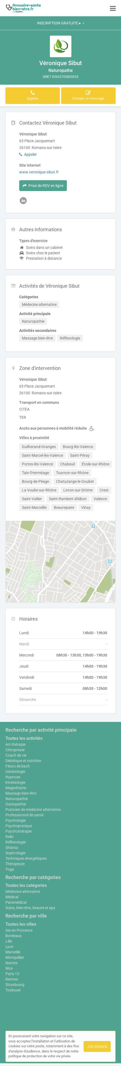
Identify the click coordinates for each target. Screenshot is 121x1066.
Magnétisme (15, 788)
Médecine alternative (22, 891)
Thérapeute (15, 864)
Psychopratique (18, 826)
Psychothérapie (18, 831)
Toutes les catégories (26, 885)
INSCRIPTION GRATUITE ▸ (60, 23)
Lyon (9, 946)
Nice (9, 968)
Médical (11, 897)
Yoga (9, 869)
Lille (8, 941)
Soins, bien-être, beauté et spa (30, 908)
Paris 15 (12, 974)
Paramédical (16, 902)
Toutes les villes (20, 924)
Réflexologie (15, 842)
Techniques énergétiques (26, 858)
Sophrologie (15, 853)
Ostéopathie (15, 804)
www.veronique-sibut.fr (39, 172)
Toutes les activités (23, 738)
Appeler (28, 154)
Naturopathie (16, 799)
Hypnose (12, 777)
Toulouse (13, 990)
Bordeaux (13, 936)
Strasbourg (14, 984)
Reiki (9, 837)
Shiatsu (11, 847)
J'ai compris (97, 1046)
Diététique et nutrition (23, 761)
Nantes (11, 963)
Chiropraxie (15, 750)
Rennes (11, 979)
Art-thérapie (15, 744)
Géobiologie (15, 771)
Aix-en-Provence (18, 930)
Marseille (12, 952)
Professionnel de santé (24, 815)
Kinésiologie (15, 782)
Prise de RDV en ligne (43, 185)
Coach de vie (16, 755)
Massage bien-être (20, 793)
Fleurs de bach (17, 766)
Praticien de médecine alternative (33, 809)
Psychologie (15, 820)
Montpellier (14, 957)
